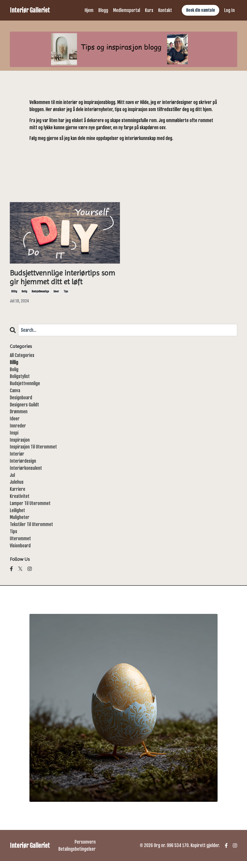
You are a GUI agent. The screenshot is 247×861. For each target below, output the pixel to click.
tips (66, 291)
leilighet (17, 510)
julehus (17, 482)
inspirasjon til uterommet (33, 446)
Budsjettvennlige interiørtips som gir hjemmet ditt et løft (62, 277)
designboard (21, 397)
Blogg (103, 10)
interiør (17, 454)
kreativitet (19, 496)
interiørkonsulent (26, 468)
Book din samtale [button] (200, 10)
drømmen (18, 411)
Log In (229, 10)
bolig (24, 291)
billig (14, 291)
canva (15, 390)
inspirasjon (20, 440)
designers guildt (24, 404)
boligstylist (20, 376)
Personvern (85, 842)
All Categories (22, 355)
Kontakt (165, 10)
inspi (14, 433)
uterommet (20, 538)
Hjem (89, 10)
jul (12, 475)
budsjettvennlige (40, 291)
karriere (17, 489)
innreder (18, 425)
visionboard (20, 545)
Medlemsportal (126, 10)
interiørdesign (23, 461)
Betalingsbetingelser (77, 849)
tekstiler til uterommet (31, 524)
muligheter (19, 517)
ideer (56, 291)
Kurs (149, 10)
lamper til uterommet (30, 503)
